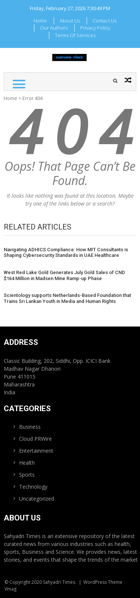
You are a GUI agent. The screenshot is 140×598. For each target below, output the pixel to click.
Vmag (10, 589)
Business (30, 426)
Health (27, 462)
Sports (27, 474)
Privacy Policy (95, 27)
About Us (70, 20)
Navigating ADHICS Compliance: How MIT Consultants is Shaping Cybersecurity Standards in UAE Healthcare (66, 252)
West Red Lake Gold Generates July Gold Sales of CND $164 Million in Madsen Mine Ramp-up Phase (64, 275)
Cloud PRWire (35, 438)
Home (40, 20)
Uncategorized (36, 498)
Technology (33, 486)
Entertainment (36, 450)
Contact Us (104, 20)
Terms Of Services (75, 35)
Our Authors (54, 27)
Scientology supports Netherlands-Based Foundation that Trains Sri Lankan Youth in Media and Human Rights (67, 298)
